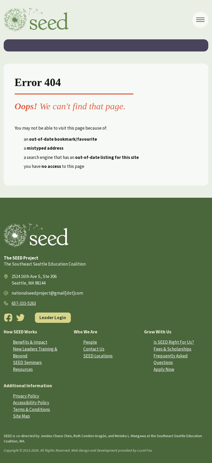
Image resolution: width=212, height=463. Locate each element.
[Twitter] (20, 317)
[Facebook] (8, 317)
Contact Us (93, 349)
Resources (23, 369)
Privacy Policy (26, 396)
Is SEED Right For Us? (174, 342)
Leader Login (52, 317)
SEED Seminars (27, 362)
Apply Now (164, 369)
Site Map (21, 416)
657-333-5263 (24, 303)
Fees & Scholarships (172, 349)
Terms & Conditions (31, 409)
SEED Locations (98, 356)
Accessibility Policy (31, 402)
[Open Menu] (200, 20)
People (90, 342)
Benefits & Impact (30, 342)
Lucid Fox (144, 450)
